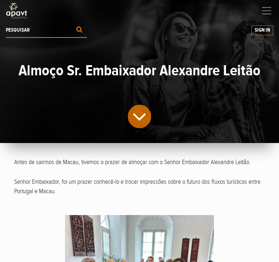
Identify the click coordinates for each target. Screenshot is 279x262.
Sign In (262, 30)
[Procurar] (79, 30)
